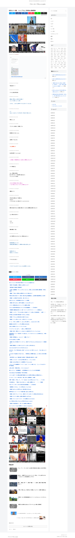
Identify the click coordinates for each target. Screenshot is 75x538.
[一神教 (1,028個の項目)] (55, 66)
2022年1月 (53, 243)
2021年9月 (53, 254)
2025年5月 (53, 143)
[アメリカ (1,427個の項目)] (53, 61)
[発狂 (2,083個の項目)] (65, 53)
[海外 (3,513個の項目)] (54, 51)
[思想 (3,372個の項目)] (61, 51)
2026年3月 (53, 117)
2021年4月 (53, 266)
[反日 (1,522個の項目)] (61, 58)
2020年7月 (53, 289)
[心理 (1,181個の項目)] (52, 64)
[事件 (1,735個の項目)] (59, 56)
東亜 (51, 38)
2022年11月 (53, 218)
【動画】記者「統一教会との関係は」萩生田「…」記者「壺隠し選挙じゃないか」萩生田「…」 (59, 85)
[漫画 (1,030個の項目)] (52, 66)
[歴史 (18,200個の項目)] (52, 48)
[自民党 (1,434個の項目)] (57, 59)
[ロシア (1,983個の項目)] (61, 55)
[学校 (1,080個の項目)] (58, 64)
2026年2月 (53, 120)
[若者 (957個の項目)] (64, 68)
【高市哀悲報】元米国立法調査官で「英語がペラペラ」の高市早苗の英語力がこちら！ (58, 311)
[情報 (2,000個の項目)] (52, 55)
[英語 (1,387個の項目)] (56, 61)
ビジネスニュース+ (54, 33)
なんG (52, 23)
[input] (59, 11)
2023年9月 (53, 193)
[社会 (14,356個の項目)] (59, 48)
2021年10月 (53, 251)
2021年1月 (53, 274)
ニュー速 (52, 28)
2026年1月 (53, 123)
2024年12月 (53, 155)
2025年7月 (53, 138)
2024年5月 (53, 173)
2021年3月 (53, 269)
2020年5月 (53, 294)
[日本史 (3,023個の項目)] (64, 51)
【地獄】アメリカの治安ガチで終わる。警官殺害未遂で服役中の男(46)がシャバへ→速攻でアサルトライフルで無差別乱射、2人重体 (58, 320)
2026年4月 (53, 115)
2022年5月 (53, 233)
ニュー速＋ (53, 31)
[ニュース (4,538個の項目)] (59, 50)
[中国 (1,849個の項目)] (55, 56)
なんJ (52, 26)
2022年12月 (53, 216)
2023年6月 (53, 201)
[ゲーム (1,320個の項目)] (64, 61)
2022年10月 (53, 221)
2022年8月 (53, 226)
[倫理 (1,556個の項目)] (58, 58)
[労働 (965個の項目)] (60, 68)
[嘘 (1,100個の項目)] (55, 64)
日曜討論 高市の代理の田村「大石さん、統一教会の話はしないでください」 (59, 96)
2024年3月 (53, 178)
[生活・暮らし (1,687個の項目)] (63, 56)
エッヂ (52, 21)
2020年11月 (53, 279)
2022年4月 (53, 236)
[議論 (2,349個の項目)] (61, 53)
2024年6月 (53, 170)
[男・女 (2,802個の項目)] (55, 53)
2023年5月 (53, 203)
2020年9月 (53, 284)
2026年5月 (53, 112)
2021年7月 (53, 259)
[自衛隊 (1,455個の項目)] (53, 59)
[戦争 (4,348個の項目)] (65, 50)
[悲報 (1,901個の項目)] (52, 56)
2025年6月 (53, 140)
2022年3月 (53, 238)
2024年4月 (53, 175)
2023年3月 (53, 208)
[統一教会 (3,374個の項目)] (58, 51)
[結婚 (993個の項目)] (65, 66)
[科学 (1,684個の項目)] (52, 58)
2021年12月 (53, 246)
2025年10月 (53, 130)
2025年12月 (53, 125)
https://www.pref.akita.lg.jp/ (16, 76)
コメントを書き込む (28, 526)
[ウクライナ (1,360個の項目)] (60, 61)
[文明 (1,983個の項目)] (58, 55)
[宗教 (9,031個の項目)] (62, 48)
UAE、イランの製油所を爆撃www (57, 301)
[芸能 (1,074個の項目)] (61, 64)
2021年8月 (53, 256)
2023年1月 (53, 213)
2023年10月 (53, 191)
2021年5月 (53, 264)
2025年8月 (53, 135)
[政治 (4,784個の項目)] (55, 50)
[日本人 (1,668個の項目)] (55, 58)
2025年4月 (53, 145)
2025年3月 (53, 148)
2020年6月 (53, 291)
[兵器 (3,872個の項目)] (52, 51)
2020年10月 (53, 281)
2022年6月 (53, 231)
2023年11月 (53, 188)
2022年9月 (53, 223)
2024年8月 (53, 165)
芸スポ (52, 41)
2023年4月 (53, 206)
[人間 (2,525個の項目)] (58, 53)
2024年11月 (53, 158)
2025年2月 (53, 150)
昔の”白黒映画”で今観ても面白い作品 (58, 315)
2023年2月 (53, 211)
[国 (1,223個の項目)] (59, 63)
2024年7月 (53, 168)
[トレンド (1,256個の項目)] (53, 63)
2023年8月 (53, 196)
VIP (51, 18)
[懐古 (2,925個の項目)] (52, 53)
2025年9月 (53, 133)
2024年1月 (53, 183)
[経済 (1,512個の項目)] (65, 58)
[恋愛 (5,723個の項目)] (52, 50)
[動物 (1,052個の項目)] (64, 64)
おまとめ (54, 104)
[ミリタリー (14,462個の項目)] (55, 48)
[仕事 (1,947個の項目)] (65, 55)
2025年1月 (53, 153)
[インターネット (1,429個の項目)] (63, 59)
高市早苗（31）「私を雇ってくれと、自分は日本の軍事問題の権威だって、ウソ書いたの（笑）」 (58, 306)
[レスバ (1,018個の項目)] (59, 66)
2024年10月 (53, 160)
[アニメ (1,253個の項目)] (56, 63)
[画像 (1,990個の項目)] (55, 55)
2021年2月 (53, 271)
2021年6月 (53, 261)
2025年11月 (53, 128)
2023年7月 (53, 198)
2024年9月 (53, 163)
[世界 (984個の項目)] (52, 68)
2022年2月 (53, 241)
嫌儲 (51, 36)
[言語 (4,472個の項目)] (62, 50)
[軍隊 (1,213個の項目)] (62, 63)
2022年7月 (53, 228)
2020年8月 (53, 286)
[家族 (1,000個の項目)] (62, 66)
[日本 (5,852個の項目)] (65, 48)
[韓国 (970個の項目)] (56, 68)
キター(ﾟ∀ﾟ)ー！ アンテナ (57, 105)
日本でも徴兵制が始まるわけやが (58, 74)
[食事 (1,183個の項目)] (65, 63)
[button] (65, 10)
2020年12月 (53, 276)
